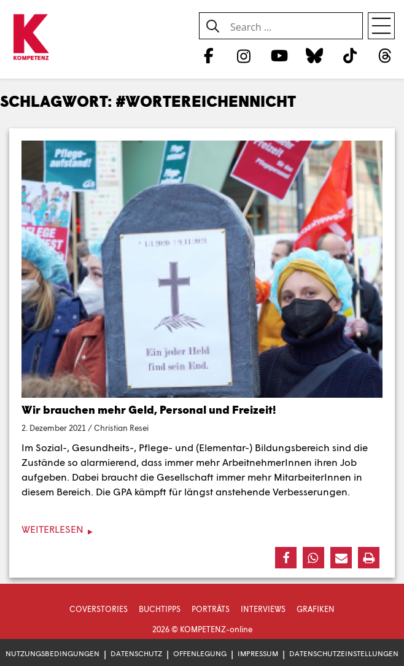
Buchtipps (160, 609)
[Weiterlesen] (202, 529)
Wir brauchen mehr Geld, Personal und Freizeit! (148, 409)
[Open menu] (381, 25)
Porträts (211, 609)
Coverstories (98, 609)
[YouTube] (279, 55)
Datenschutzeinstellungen (343, 653)
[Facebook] (208, 55)
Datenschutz (136, 653)
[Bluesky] (314, 55)
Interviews (263, 609)
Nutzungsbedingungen (52, 653)
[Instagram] (244, 55)
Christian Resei (121, 428)
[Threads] (385, 55)
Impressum (258, 653)
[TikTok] (349, 55)
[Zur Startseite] (30, 38)
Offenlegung (200, 653)
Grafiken (316, 609)
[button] (286, 557)
